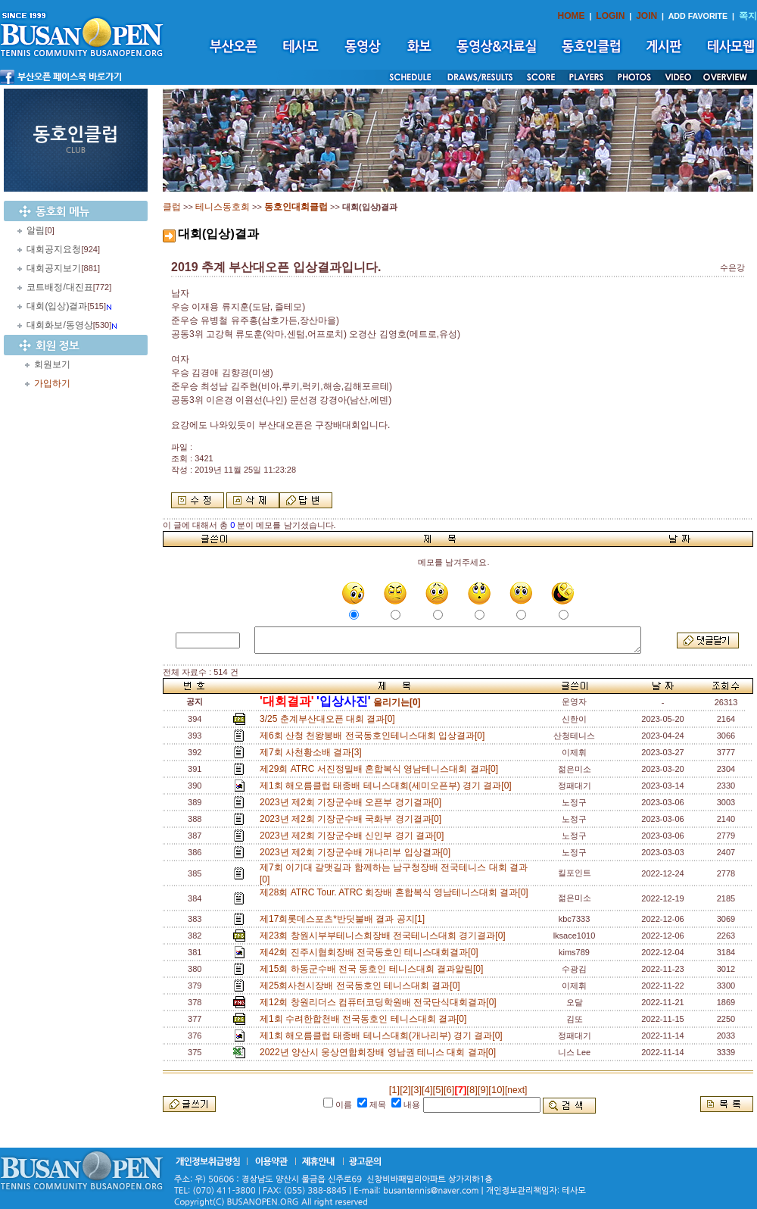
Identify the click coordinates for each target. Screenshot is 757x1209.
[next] (516, 1090)
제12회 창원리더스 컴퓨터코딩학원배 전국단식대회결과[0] (380, 1002)
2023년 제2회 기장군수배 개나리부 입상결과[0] (358, 852)
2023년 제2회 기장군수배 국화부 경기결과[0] (353, 819)
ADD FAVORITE (698, 15)
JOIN (646, 16)
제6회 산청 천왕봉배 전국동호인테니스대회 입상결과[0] (375, 735)
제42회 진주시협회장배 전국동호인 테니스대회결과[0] (371, 952)
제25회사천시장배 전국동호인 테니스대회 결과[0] (362, 985)
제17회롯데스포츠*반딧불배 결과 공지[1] (345, 919)
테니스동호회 (222, 207)
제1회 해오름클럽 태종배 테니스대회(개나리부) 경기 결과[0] (383, 1035)
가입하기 (52, 383)
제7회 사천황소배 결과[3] (313, 752)
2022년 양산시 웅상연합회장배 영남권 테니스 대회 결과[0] (380, 1052)
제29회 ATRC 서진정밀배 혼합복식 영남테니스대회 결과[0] (381, 769)
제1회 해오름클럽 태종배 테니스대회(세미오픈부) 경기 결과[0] (388, 785)
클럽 (172, 207)
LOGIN (610, 16)
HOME (571, 16)
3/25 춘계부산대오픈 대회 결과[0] (330, 719)
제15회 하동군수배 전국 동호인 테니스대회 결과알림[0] (374, 969)
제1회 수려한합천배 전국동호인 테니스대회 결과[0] (366, 1019)
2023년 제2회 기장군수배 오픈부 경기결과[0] (353, 802)
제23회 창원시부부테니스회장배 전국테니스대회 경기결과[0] (385, 935)
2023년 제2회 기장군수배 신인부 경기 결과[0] (354, 835)
